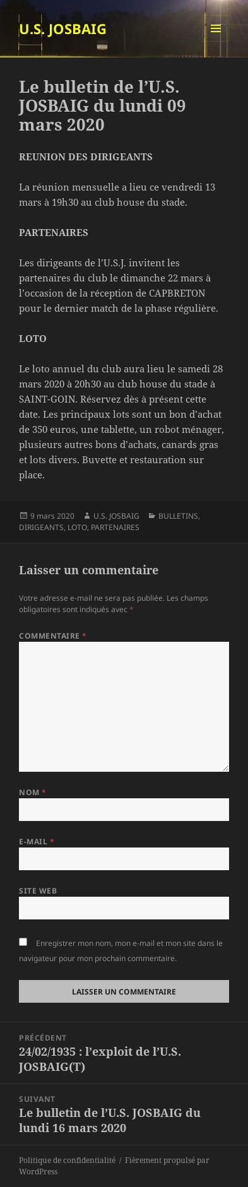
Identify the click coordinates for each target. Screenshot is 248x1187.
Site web (38, 890)
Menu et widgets (216, 41)
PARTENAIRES (115, 527)
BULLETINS (178, 516)
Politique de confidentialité (67, 1160)
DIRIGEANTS (41, 527)
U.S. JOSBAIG (63, 28)
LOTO (77, 527)
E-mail (36, 841)
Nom (32, 792)
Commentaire (52, 635)
